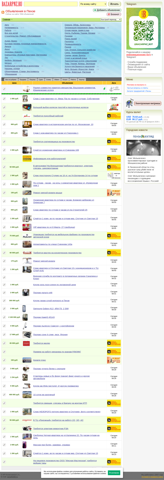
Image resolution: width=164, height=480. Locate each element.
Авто (7, 25)
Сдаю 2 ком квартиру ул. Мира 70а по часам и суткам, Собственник (66, 98)
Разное (68, 47)
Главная (6, 19)
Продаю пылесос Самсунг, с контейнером (53, 326)
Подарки (69, 36)
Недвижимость (11, 28)
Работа (8, 30)
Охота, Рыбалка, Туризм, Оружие (80, 33)
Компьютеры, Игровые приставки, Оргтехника (26, 55)
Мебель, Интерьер (13, 60)
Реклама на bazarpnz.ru (136, 85)
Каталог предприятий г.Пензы (139, 91)
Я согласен (114, 473)
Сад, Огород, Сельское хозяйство (80, 50)
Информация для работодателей (49, 158)
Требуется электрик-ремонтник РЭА (50, 428)
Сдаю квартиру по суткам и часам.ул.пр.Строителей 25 (60, 210)
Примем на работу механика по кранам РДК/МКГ (57, 352)
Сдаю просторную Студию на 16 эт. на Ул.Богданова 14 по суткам (65, 175)
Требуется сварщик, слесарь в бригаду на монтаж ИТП (60, 403)
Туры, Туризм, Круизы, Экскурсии (80, 64)
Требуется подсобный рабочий (48, 116)
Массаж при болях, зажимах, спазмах (51, 445)
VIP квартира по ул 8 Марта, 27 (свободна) (54, 227)
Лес (6, 57)
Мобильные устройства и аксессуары (22, 66)
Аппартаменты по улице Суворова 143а (52, 244)
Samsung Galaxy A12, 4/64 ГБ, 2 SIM (50, 308)
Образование (11, 74)
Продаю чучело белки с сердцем (49, 368)
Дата (114, 83)
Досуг (7, 49)
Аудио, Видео (11, 41)
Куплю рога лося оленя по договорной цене (54, 284)
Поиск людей (71, 39)
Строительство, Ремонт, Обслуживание (23, 36)
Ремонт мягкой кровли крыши (47, 192)
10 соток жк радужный (44, 394)
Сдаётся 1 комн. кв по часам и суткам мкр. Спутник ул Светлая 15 (65, 218)
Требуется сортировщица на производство (54, 141)
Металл (8, 63)
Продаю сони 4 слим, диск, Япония (50, 334)
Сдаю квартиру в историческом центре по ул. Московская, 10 (63, 124)
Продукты (69, 41)
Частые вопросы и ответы (137, 88)
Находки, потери (12, 68)
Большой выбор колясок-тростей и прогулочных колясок (60, 107)
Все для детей (11, 33)
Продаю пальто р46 (42, 292)
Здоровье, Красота (13, 52)
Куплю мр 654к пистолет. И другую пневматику (56, 386)
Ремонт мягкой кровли (44, 261)
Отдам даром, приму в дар (77, 30)
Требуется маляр (41, 343)
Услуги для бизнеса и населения (80, 66)
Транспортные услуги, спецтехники (81, 61)
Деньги (8, 46)
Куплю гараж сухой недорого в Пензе (51, 300)
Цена (14, 83)
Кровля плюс (39, 360)
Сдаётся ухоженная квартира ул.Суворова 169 (56, 150)
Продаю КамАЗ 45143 (43, 317)
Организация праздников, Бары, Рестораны (85, 28)
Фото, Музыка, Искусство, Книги (79, 69)
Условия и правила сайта (152, 477)
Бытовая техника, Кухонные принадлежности (26, 44)
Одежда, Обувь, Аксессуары (78, 25)
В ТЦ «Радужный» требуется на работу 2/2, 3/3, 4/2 (58, 420)
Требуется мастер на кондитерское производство (57, 253)
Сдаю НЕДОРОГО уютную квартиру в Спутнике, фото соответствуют (66, 411)
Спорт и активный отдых (76, 58)
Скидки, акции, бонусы (75, 55)
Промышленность (73, 44)
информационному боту (138, 54)
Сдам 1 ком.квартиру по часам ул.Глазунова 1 (55, 133)
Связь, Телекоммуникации (77, 53)
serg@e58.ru (12, 477)
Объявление (67, 83)
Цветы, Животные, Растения (78, 72)
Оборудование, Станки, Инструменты (22, 71)
